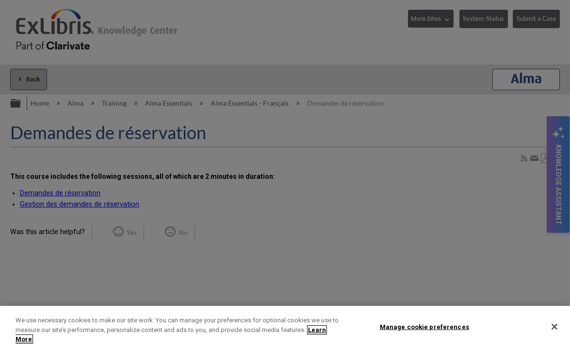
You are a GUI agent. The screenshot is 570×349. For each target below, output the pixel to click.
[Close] (554, 326)
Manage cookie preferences (424, 326)
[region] (285, 327)
